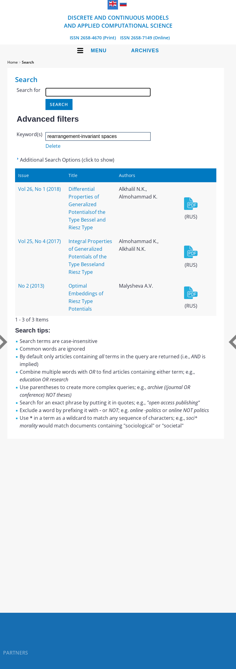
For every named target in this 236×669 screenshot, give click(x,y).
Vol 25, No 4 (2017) (39, 241)
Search (28, 62)
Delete (53, 146)
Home (12, 62)
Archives (145, 50)
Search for (29, 90)
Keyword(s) (29, 134)
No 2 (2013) (31, 285)
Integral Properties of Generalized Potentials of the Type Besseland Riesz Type (90, 256)
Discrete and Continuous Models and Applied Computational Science (118, 21)
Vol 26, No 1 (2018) (39, 189)
